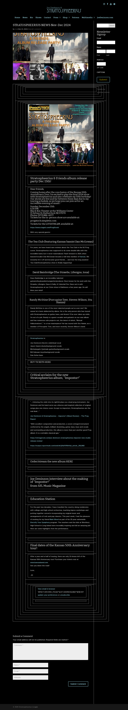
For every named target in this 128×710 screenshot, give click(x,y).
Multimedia (87, 18)
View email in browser (46, 589)
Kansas (83, 257)
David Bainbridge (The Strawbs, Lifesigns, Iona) (61, 272)
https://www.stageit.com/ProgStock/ (44, 227)
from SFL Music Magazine (48, 486)
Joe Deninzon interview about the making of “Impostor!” (59, 480)
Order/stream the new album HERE (51, 461)
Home (17, 18)
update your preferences (48, 595)
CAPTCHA (101, 72)
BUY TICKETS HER (39, 362)
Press (55, 18)
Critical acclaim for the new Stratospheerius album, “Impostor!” (55, 376)
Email (99, 38)
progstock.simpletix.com (43, 220)
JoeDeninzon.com (105, 18)
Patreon (75, 18)
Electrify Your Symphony (40, 522)
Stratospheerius (44, 196)
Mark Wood (54, 519)
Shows (38, 18)
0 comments (37, 29)
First (98, 55)
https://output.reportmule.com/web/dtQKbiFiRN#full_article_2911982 (57, 446)
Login (35, 707)
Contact (47, 18)
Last (107, 55)
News (25, 18)
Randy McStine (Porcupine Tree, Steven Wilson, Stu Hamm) (61, 301)
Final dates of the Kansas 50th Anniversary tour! (60, 546)
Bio (31, 18)
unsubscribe (65, 595)
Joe (16, 29)
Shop (65, 18)
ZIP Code (100, 67)
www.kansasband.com (39, 562)
